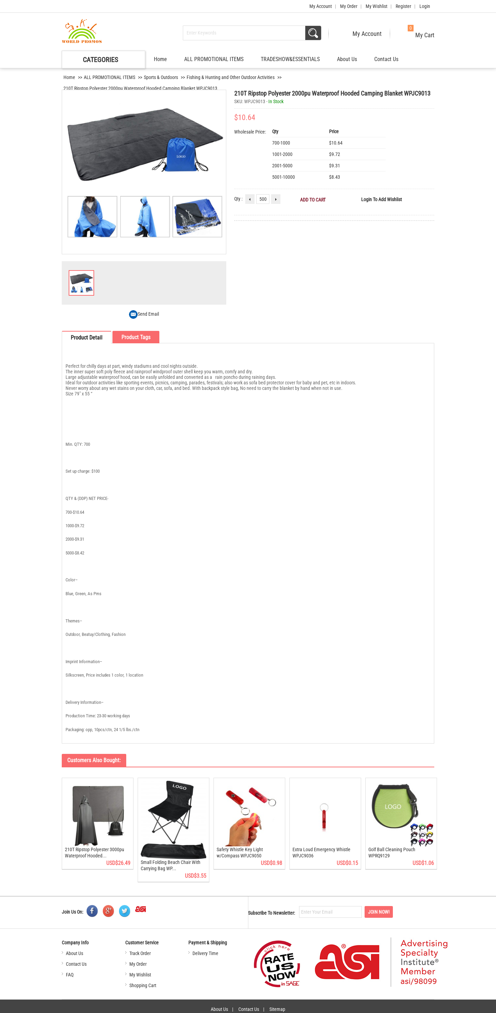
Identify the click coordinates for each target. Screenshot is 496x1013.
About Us (347, 59)
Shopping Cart (142, 981)
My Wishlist (376, 6)
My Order (348, 6)
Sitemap (277, 1006)
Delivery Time (205, 950)
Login (424, 6)
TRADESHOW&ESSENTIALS (290, 59)
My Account (320, 6)
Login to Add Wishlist (381, 199)
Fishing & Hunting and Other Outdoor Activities (231, 77)
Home (160, 59)
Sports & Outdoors (161, 77)
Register (403, 6)
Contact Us (386, 59)
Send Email (144, 314)
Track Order (140, 950)
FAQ (69, 971)
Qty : (238, 198)
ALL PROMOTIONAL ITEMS (214, 59)
